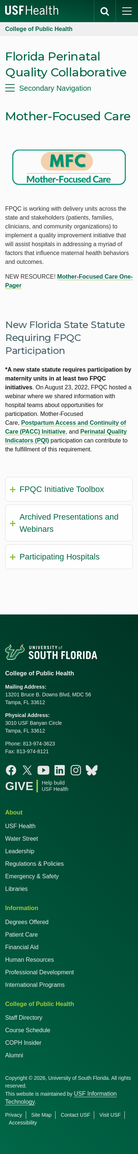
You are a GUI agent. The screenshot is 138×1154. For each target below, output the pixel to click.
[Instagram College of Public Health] (76, 770)
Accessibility (23, 1123)
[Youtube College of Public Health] (43, 770)
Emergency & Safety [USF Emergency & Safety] (32, 876)
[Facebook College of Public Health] (11, 770)
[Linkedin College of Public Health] (60, 770)
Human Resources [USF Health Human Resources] (29, 960)
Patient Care (21, 934)
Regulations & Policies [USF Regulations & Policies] (34, 864)
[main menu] (127, 11)
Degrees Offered (27, 922)
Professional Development (39, 972)
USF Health (20, 826)
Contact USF (75, 1115)
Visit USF (110, 1115)
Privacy (13, 1115)
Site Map (41, 1115)
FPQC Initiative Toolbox (62, 489)
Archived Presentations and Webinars (69, 523)
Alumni (14, 1055)
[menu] (69, 88)
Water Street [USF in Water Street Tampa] (21, 839)
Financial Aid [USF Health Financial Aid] (22, 947)
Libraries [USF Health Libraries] (16, 889)
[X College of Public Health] (27, 770)
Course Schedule (27, 1030)
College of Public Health (38, 29)
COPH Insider (23, 1043)
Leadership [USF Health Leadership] (19, 851)
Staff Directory (23, 1018)
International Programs (35, 985)
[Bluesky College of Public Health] (92, 770)
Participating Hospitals (60, 556)
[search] (105, 11)
